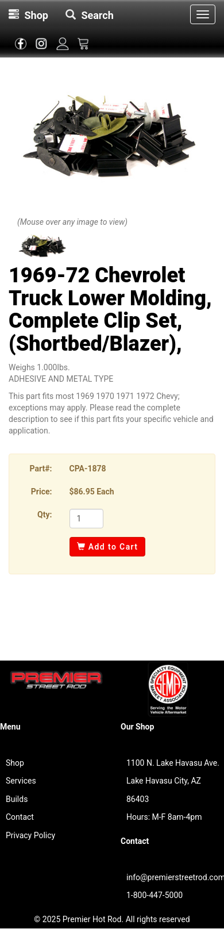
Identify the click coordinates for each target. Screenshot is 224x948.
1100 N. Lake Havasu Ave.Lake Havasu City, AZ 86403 (172, 781)
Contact (20, 817)
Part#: (41, 468)
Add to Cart (107, 546)
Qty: (44, 514)
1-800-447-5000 (154, 895)
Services (21, 780)
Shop (15, 762)
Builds (17, 799)
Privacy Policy (30, 835)
